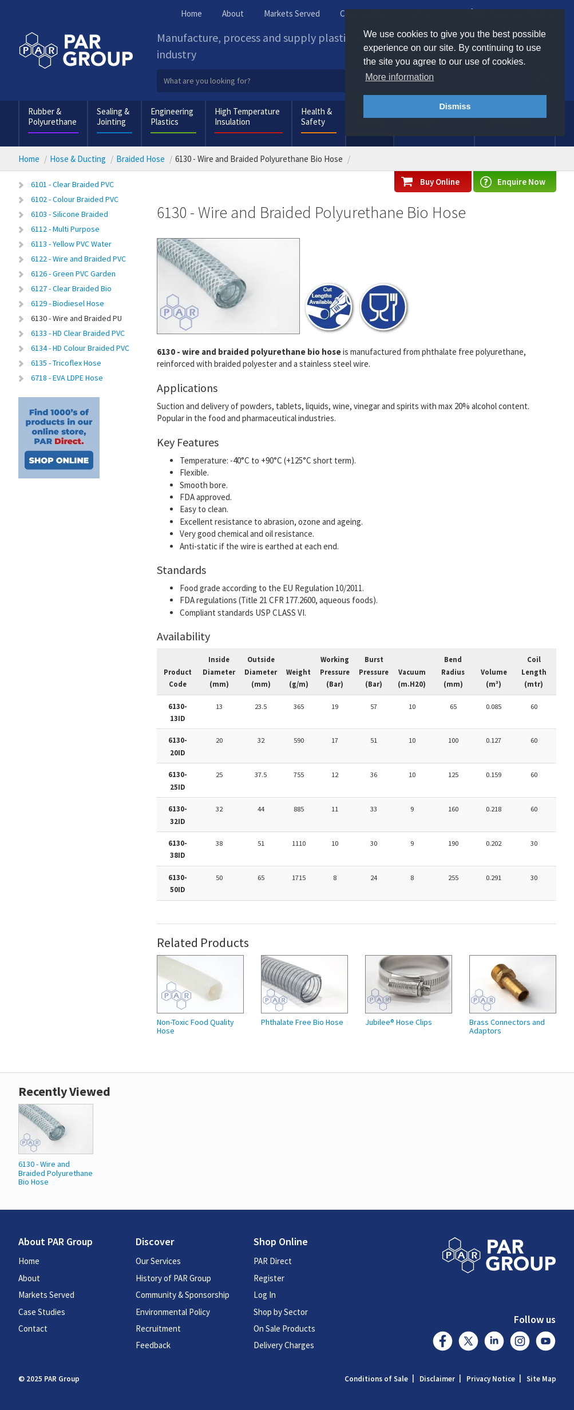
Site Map (541, 1379)
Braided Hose (140, 158)
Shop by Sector (281, 1311)
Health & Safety (316, 116)
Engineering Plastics (172, 116)
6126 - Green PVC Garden (73, 273)
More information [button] (399, 77)
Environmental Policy (173, 1311)
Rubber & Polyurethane (52, 116)
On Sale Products (284, 1328)
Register (269, 1278)
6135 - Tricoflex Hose (66, 363)
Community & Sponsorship (182, 1294)
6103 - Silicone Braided (69, 214)
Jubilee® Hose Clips (398, 1022)
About (233, 13)
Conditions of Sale (376, 1379)
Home (191, 13)
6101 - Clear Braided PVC (72, 184)
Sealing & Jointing (113, 116)
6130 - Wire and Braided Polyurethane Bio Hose (55, 1173)
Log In (265, 1294)
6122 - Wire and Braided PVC (78, 259)
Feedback (153, 1345)
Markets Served (292, 13)
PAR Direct (273, 1260)
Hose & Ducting (78, 158)
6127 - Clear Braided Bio (71, 288)
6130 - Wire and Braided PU (76, 318)
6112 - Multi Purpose (65, 229)
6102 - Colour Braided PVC (74, 199)
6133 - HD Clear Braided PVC (78, 333)
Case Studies (41, 1311)
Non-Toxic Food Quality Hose (195, 1027)
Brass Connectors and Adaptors (507, 1027)
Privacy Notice (490, 1379)
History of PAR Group (173, 1278)
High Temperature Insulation (247, 116)
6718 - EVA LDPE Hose (67, 378)
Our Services (158, 1260)
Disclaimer (437, 1379)
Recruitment (158, 1328)
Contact (32, 1328)
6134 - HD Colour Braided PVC (80, 348)
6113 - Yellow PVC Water (71, 244)
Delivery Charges (284, 1345)
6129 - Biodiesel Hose (67, 303)
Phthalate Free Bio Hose (302, 1022)
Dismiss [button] (454, 106)
